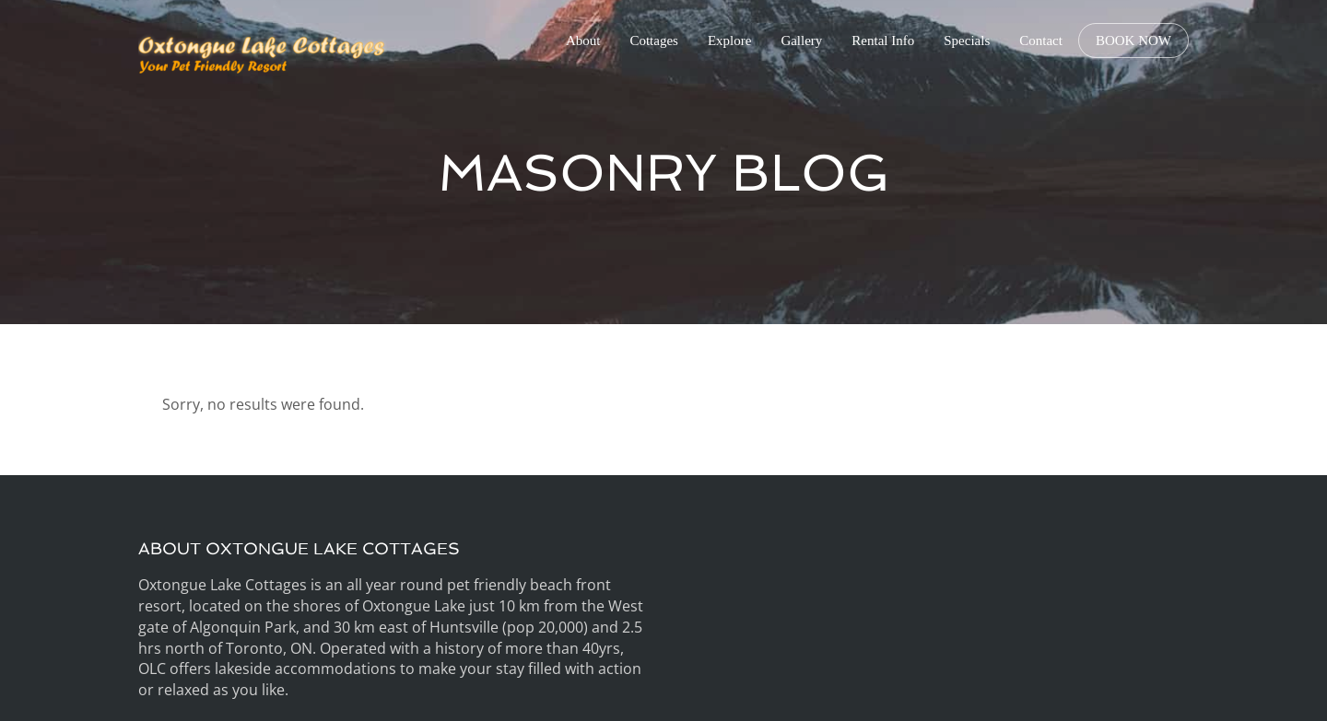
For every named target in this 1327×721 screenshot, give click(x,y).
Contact (1041, 40)
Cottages (653, 40)
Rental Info (882, 40)
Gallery (801, 40)
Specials (967, 40)
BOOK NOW (1133, 40)
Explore (729, 40)
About (583, 40)
